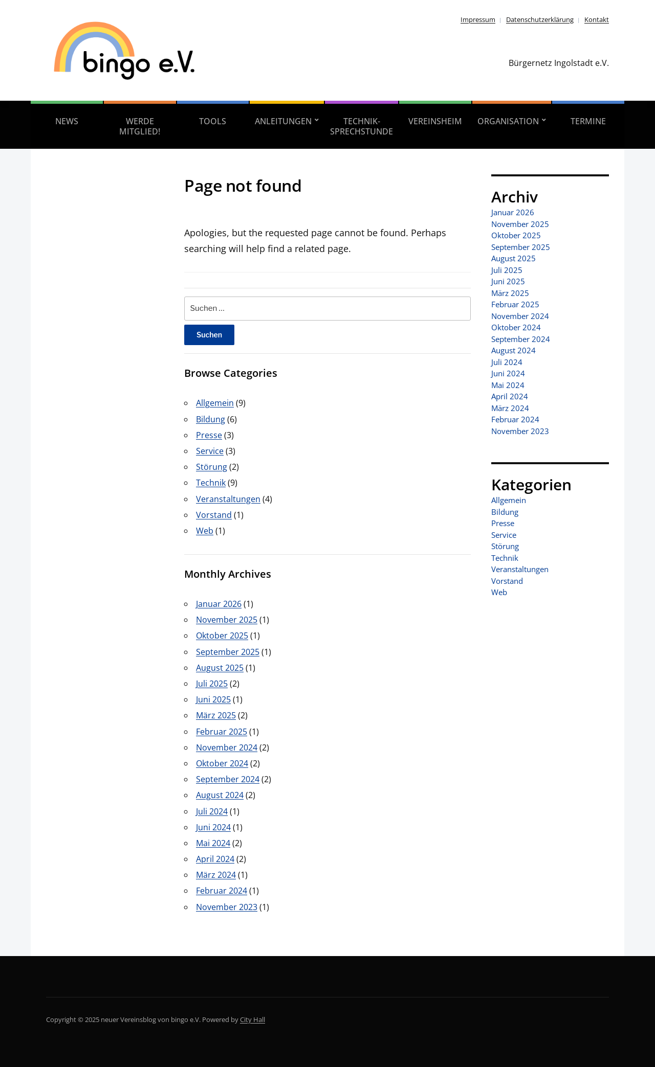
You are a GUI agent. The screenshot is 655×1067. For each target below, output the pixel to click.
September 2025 (227, 651)
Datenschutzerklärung (540, 19)
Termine (588, 121)
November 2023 (226, 907)
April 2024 (215, 859)
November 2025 (226, 619)
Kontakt (596, 19)
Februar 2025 (221, 731)
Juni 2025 (213, 699)
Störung (211, 466)
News (66, 121)
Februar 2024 (221, 890)
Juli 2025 (212, 683)
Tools (212, 121)
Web (204, 530)
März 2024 (216, 874)
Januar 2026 (219, 603)
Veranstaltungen (228, 499)
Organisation (508, 121)
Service (210, 451)
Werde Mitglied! (139, 126)
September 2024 (227, 779)
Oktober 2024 (222, 763)
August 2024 (220, 795)
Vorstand (214, 514)
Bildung (210, 419)
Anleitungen (283, 121)
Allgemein (215, 402)
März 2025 (216, 715)
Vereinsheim (435, 121)
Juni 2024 (213, 827)
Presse (209, 435)
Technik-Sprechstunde (361, 126)
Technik (211, 482)
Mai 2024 (213, 843)
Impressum (478, 19)
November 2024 (226, 747)
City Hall (252, 1019)
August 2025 (220, 667)
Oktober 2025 (222, 635)
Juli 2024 (212, 811)
